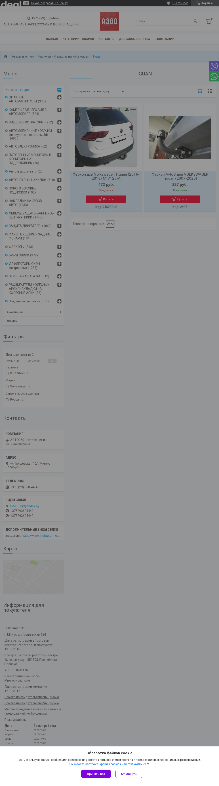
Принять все (96, 774)
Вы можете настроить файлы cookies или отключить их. (108, 764)
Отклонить (129, 774)
